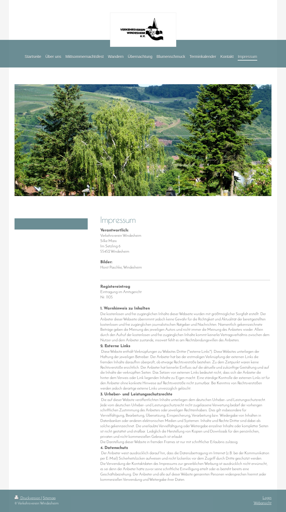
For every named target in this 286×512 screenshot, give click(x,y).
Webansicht (262, 503)
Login (267, 498)
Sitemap (49, 498)
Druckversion (28, 498)
